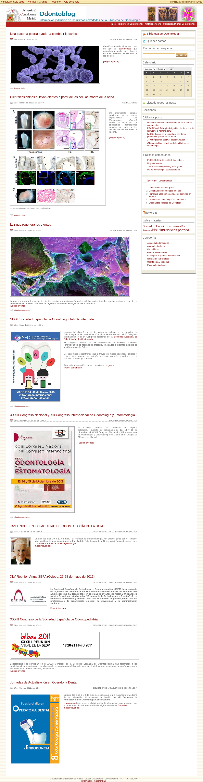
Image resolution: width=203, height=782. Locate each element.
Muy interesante (154, 163)
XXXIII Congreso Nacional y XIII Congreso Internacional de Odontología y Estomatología (72, 415)
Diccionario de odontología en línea (165, 191)
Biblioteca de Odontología (163, 33)
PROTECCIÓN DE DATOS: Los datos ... (165, 160)
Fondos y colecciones (157, 252)
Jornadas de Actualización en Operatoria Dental (43, 682)
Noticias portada (177, 230)
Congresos (176, 226)
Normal (32, 1)
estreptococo (125, 48)
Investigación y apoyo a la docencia (163, 256)
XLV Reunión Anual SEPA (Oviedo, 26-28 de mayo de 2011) (52, 576)
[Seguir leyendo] (111, 61)
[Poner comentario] (73, 367)
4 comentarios (20, 215)
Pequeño (56, 1)
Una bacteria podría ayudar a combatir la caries (43, 33)
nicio (114, 24)
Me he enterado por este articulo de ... (164, 170)
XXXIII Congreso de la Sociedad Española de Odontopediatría (54, 619)
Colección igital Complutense (179, 24)
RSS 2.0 (151, 213)
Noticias (158, 230)
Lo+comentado (165, 181)
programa (109, 365)
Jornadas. (123, 705)
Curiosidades (153, 249)
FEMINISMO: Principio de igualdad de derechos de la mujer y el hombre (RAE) (170, 129)
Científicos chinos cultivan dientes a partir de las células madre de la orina (62, 97)
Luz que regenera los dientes (30, 224)
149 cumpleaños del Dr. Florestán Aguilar (166, 140)
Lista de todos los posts (161, 102)
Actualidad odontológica (158, 243)
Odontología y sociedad (158, 262)
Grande (43, 1)
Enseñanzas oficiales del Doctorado (165, 203)
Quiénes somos (156, 41)
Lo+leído (152, 181)
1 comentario (19, 88)
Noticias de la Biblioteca (158, 259)
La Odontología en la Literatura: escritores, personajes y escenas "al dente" (166, 135)
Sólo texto (18, 1)
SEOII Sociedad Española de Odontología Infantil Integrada (52, 319)
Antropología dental (156, 246)
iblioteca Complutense (130, 24)
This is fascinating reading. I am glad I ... (165, 167)
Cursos (168, 226)
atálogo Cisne (153, 24)
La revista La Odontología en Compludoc (167, 200)
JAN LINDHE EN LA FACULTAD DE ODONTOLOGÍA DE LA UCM (56, 526)
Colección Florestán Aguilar (161, 188)
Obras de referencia (154, 226)
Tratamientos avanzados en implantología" (56, 543)
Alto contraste (71, 1)
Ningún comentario (22, 310)
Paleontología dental (156, 265)
